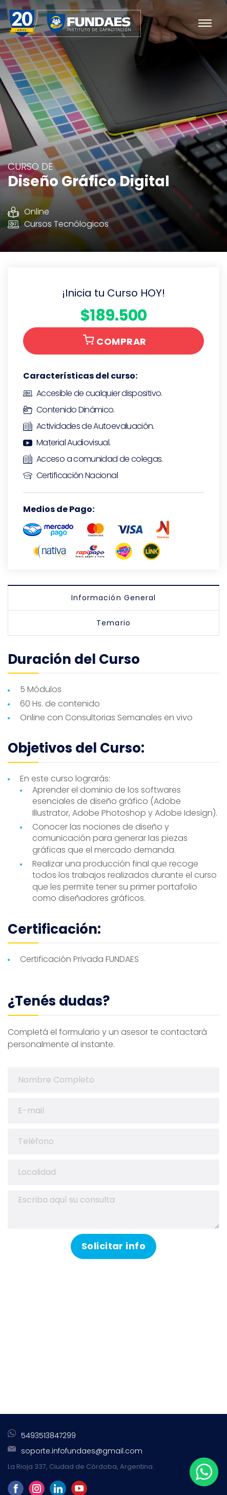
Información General (113, 598)
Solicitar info (113, 1246)
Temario (113, 623)
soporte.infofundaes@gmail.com (81, 1451)
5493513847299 (48, 1435)
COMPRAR (114, 341)
